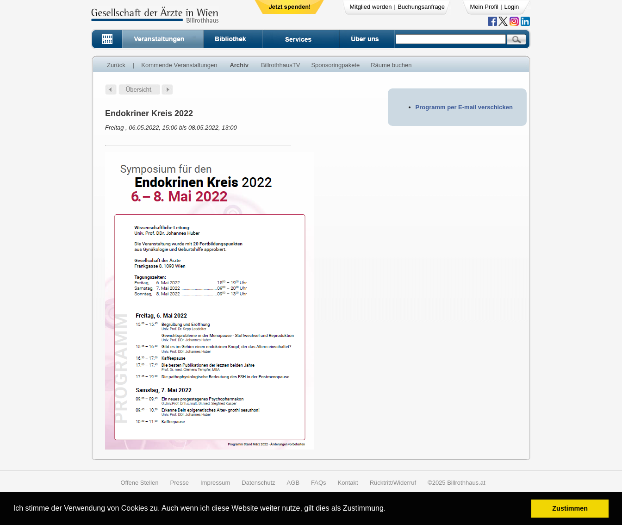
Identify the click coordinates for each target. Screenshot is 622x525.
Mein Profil (484, 6)
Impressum (215, 482)
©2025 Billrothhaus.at (456, 482)
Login (511, 6)
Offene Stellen (139, 482)
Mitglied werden (371, 6)
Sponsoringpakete (335, 65)
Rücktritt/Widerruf (393, 482)
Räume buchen (391, 65)
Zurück (116, 65)
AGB (293, 482)
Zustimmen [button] (570, 508)
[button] (389, 509)
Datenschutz (258, 482)
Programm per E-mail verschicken (464, 107)
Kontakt (348, 482)
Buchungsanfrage (421, 6)
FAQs (318, 482)
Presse (179, 482)
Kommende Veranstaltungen (179, 65)
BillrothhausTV (280, 65)
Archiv (239, 65)
